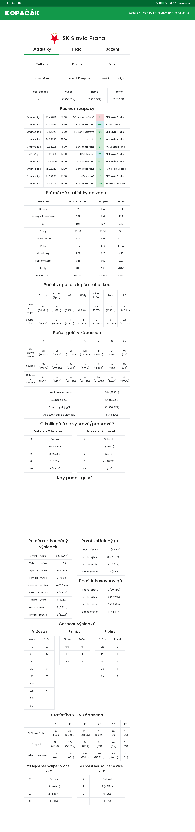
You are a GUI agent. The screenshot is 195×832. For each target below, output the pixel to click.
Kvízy (144, 13)
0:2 (100, 137)
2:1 (100, 122)
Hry (167, 13)
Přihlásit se (184, 3)
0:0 (100, 129)
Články (156, 13)
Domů (118, 13)
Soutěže (131, 13)
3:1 (100, 151)
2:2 (99, 159)
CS (173, 3)
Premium (179, 13)
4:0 (100, 188)
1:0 (100, 174)
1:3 (100, 144)
